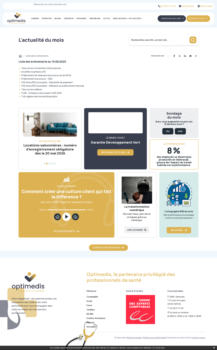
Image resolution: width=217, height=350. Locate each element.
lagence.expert (198, 338)
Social (89, 301)
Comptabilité (92, 297)
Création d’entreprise (95, 318)
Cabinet (35, 18)
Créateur (69, 18)
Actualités (134, 18)
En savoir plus (159, 348)
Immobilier (95, 18)
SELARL (57, 18)
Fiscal (89, 305)
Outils (106, 18)
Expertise (47, 18)
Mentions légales (134, 338)
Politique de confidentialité (154, 338)
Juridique (90, 309)
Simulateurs (119, 18)
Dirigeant (81, 18)
